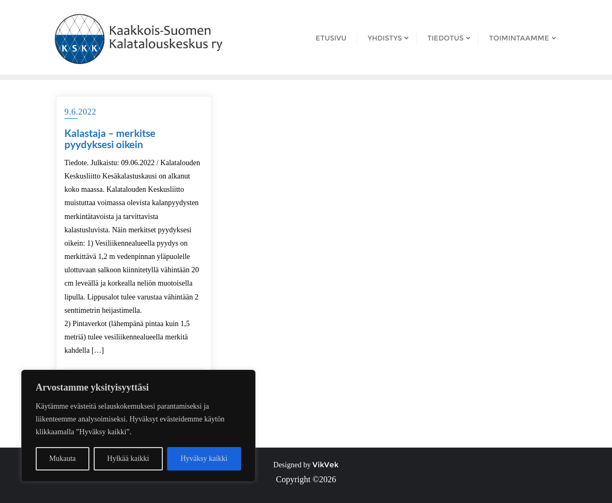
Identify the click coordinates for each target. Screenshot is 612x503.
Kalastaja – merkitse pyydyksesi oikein (109, 138)
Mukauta (62, 459)
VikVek (325, 464)
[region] (138, 426)
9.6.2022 (80, 111)
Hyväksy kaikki (203, 459)
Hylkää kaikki (128, 459)
